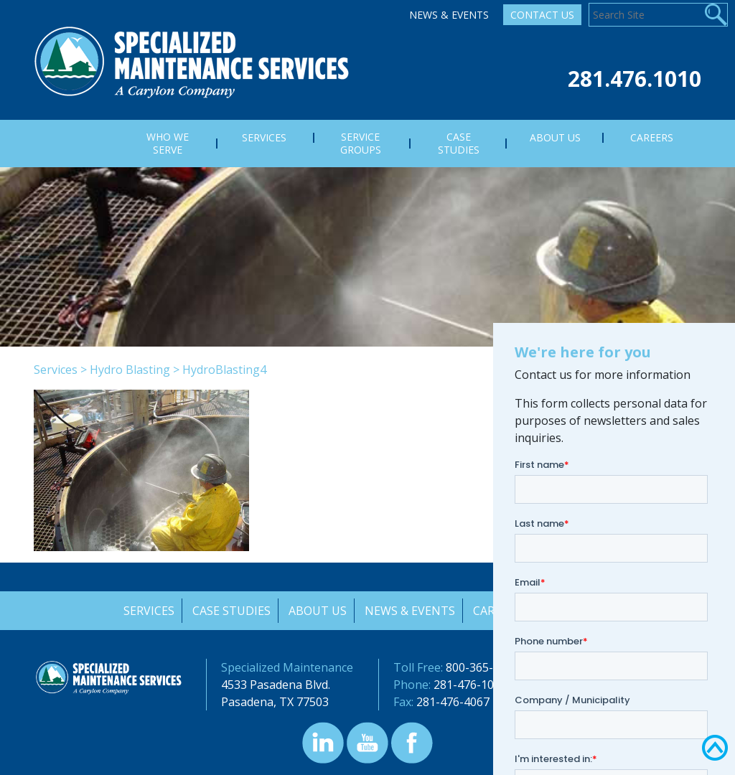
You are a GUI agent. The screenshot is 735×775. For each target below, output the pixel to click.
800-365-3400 (482, 667)
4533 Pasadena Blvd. (275, 684)
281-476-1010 (470, 684)
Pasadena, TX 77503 (275, 702)
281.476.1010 (634, 78)
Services (56, 369)
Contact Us (542, 15)
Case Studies (230, 611)
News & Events (449, 15)
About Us (317, 611)
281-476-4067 (453, 702)
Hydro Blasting (130, 369)
